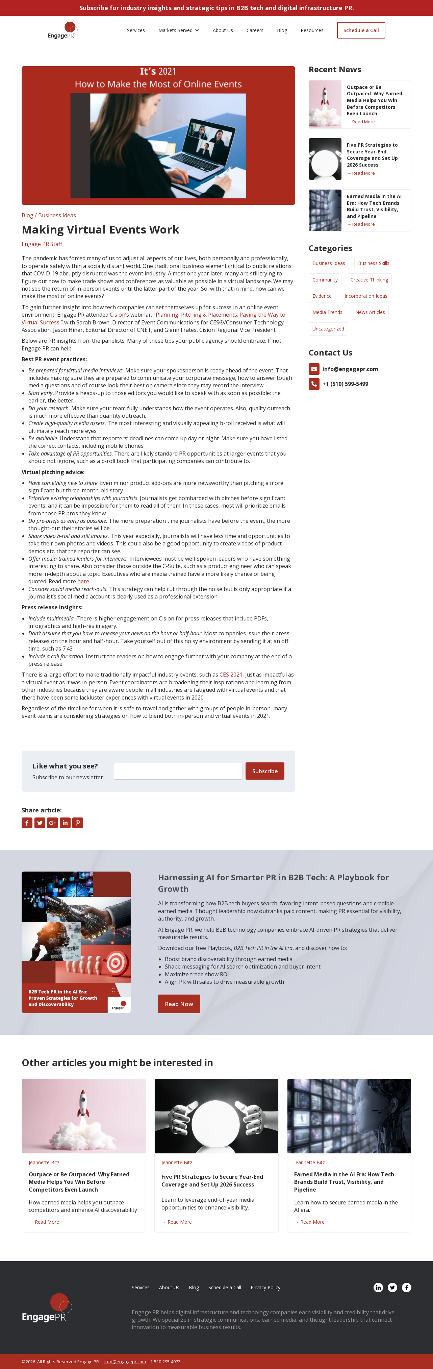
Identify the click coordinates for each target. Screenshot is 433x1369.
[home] (62, 30)
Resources (312, 30)
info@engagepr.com (350, 369)
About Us (223, 30)
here (83, 581)
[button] (179, 30)
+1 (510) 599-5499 (345, 384)
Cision (117, 314)
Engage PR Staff (42, 244)
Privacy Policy (265, 1287)
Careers (255, 30)
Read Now (179, 1004)
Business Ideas (57, 215)
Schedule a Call (361, 30)
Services (136, 30)
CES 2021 (231, 674)
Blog (282, 30)
